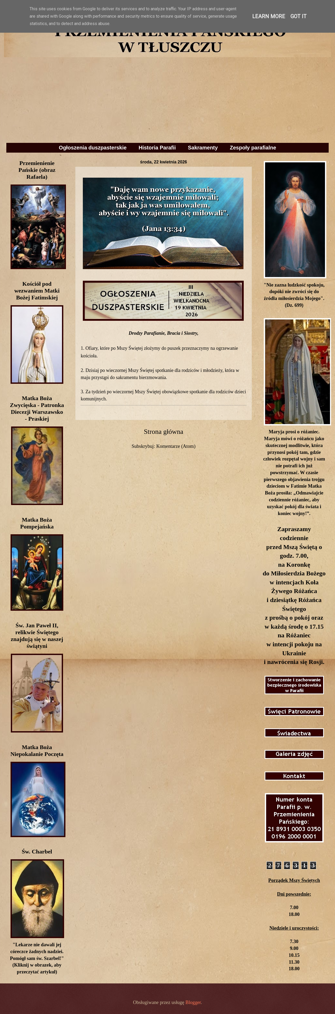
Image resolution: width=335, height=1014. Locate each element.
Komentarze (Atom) (175, 446)
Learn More (268, 16)
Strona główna (163, 431)
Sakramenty (203, 148)
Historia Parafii (157, 148)
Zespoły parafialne (253, 148)
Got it (298, 16)
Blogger (193, 1002)
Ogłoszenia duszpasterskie (93, 148)
